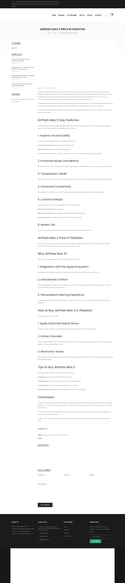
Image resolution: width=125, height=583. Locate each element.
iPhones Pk (59, 552)
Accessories (67, 536)
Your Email (67, 475)
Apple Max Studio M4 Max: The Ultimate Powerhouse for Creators (23, 76)
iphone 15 (66, 533)
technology (64, 435)
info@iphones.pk (44, 539)
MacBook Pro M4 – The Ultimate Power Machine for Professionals (23, 68)
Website (91, 475)
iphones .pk (29, 534)
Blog (55, 33)
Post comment (45, 505)
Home (49, 33)
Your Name (41, 475)
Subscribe (95, 541)
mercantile (15, 529)
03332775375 (43, 536)
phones (50, 435)
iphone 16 (66, 530)
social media (56, 435)
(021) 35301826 (43, 533)
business (44, 435)
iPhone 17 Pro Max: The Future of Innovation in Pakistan (21, 60)
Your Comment (42, 484)
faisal (41, 88)
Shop (65, 527)
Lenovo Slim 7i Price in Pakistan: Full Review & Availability (22, 84)
